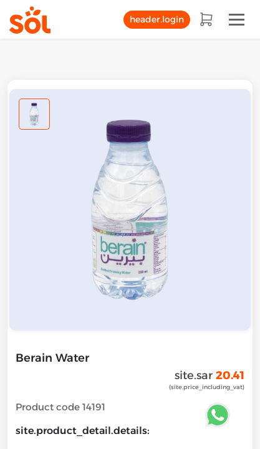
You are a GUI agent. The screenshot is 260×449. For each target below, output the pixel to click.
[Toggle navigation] (237, 19)
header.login (157, 19)
